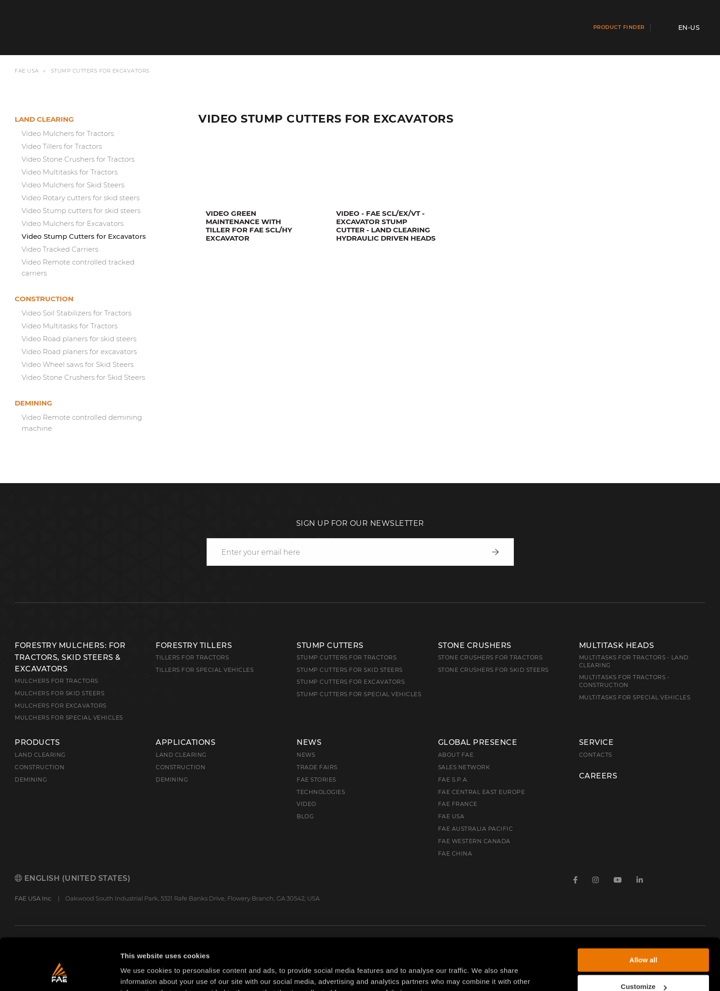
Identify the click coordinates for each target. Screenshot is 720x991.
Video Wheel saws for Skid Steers (78, 364)
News (309, 742)
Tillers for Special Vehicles (204, 669)
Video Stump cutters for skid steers (81, 210)
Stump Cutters (330, 645)
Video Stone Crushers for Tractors (78, 159)
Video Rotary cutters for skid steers (81, 197)
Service (596, 742)
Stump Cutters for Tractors (346, 657)
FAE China (455, 853)
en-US (689, 27)
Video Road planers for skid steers (79, 338)
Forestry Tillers (194, 645)
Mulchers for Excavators (61, 705)
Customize (644, 942)
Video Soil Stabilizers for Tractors (76, 313)
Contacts (595, 754)
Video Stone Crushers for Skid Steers (83, 377)
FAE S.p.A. (453, 779)
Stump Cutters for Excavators (351, 681)
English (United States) (72, 878)
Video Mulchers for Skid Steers (73, 184)
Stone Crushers (475, 645)
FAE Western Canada (474, 841)
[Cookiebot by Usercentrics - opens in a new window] (59, 973)
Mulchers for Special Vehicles (69, 717)
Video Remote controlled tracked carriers (78, 267)
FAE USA (27, 71)
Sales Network (464, 767)
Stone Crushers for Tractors (490, 657)
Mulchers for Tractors (56, 680)
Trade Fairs (317, 767)
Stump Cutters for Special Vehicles (359, 694)
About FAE (456, 754)
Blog (305, 816)
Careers (598, 776)
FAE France (458, 803)
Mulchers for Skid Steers (59, 693)
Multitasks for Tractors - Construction (624, 681)
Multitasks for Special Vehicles (635, 697)
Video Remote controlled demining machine (82, 423)
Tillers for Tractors (192, 657)
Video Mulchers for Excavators (73, 223)
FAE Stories (316, 779)
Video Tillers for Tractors (62, 146)
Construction (44, 298)
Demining (33, 403)
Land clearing (44, 119)
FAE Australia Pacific (475, 828)
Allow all (644, 915)
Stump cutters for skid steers (350, 669)
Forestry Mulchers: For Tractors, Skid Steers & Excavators (70, 657)
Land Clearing (181, 754)
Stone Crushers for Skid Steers (493, 669)
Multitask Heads (616, 645)
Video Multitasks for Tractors (70, 172)
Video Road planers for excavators (79, 351)
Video (306, 803)
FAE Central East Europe (481, 791)
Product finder (619, 27)
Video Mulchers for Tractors (68, 133)
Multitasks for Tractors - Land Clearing (634, 661)
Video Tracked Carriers (60, 249)
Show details (141, 973)
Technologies (321, 791)
